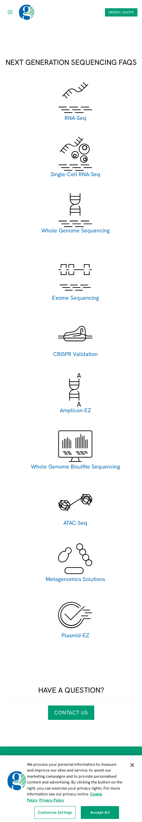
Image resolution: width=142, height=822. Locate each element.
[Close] (132, 767)
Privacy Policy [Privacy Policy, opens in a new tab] (51, 802)
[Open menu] (10, 12)
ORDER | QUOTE (121, 12)
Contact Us (71, 712)
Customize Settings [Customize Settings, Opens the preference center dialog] (55, 814)
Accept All (100, 814)
